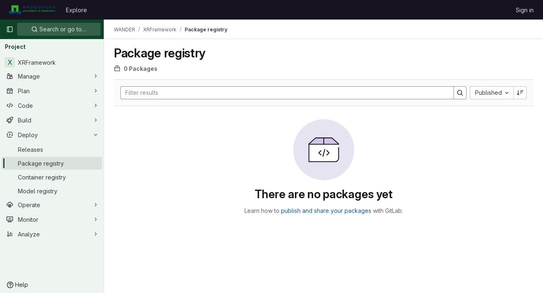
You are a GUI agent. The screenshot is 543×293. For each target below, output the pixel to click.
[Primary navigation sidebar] (9, 29)
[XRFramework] (52, 62)
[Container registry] (52, 177)
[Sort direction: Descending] (520, 92)
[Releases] (52, 149)
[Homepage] (31, 9)
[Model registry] (52, 190)
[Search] (283, 93)
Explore (76, 10)
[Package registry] (52, 163)
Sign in (525, 10)
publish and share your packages (326, 210)
